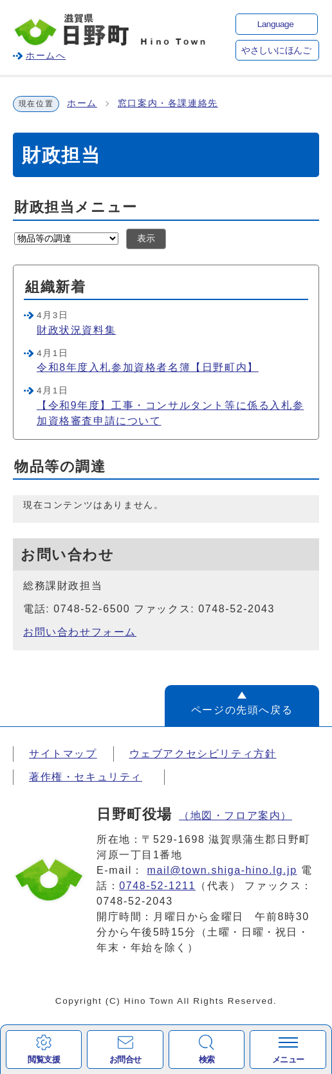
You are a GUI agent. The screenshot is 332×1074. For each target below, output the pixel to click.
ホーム (82, 103)
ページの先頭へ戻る (242, 709)
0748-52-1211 (157, 885)
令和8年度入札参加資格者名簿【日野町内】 (148, 367)
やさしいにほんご (276, 50)
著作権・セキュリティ (85, 776)
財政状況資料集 (76, 330)
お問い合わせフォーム (79, 631)
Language (275, 24)
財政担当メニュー (76, 207)
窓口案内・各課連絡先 (168, 103)
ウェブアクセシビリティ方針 (203, 753)
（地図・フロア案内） (235, 815)
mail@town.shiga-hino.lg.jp (222, 870)
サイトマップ (63, 753)
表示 (146, 238)
